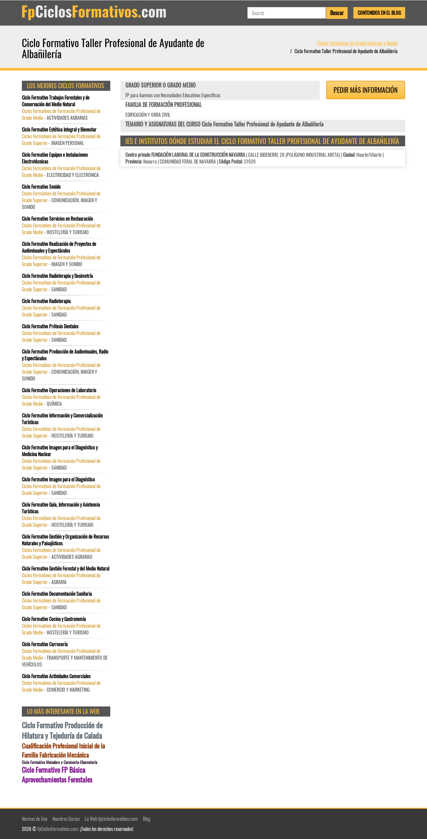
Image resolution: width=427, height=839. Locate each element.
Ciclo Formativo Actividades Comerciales (56, 676)
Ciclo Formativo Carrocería (45, 644)
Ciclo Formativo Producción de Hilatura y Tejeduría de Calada (62, 730)
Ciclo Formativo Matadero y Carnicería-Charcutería (59, 762)
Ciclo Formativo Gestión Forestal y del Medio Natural (65, 568)
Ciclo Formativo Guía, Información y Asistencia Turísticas (61, 508)
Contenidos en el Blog (379, 12)
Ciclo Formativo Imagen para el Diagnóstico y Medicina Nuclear (60, 451)
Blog (146, 818)
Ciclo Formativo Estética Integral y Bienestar (59, 129)
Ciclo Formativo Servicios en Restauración (57, 218)
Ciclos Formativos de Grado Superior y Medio (357, 42)
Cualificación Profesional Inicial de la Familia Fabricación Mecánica (63, 750)
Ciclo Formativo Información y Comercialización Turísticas (62, 419)
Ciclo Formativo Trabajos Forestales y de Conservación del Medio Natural (55, 101)
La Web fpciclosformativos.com (111, 818)
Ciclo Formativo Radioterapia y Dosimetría (57, 275)
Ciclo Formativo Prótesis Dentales (50, 326)
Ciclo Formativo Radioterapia (46, 301)
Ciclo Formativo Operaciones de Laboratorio (59, 390)
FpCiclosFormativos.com (57, 828)
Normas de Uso (34, 818)
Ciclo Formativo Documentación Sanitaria (57, 593)
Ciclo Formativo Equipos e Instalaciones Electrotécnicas (55, 158)
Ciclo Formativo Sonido (41, 186)
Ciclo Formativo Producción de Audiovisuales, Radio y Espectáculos (65, 355)
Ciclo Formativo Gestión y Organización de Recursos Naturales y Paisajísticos (65, 540)
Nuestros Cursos (66, 818)
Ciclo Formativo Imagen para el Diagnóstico (58, 479)
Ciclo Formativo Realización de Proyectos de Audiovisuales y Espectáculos (59, 247)
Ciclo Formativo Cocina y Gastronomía (54, 619)
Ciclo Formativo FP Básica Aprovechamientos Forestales (57, 774)
